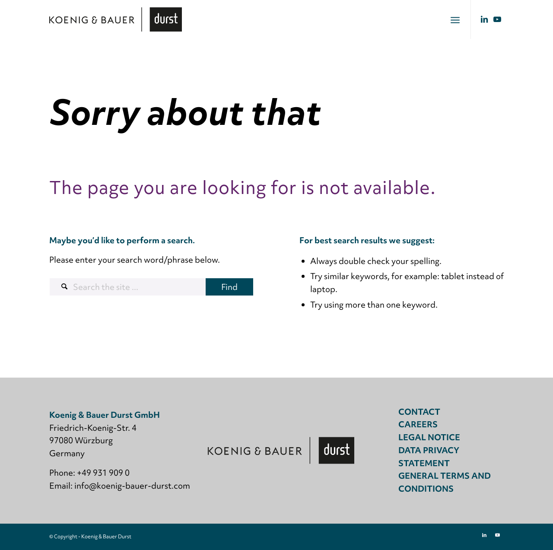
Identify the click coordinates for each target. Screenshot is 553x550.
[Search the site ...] (151, 287)
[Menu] (455, 19)
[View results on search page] (229, 287)
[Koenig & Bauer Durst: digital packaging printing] (115, 19)
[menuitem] (455, 19)
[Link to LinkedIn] (484, 19)
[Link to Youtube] (497, 19)
